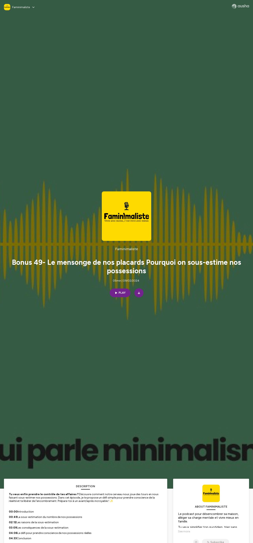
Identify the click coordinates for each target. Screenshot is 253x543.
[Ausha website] (240, 6)
